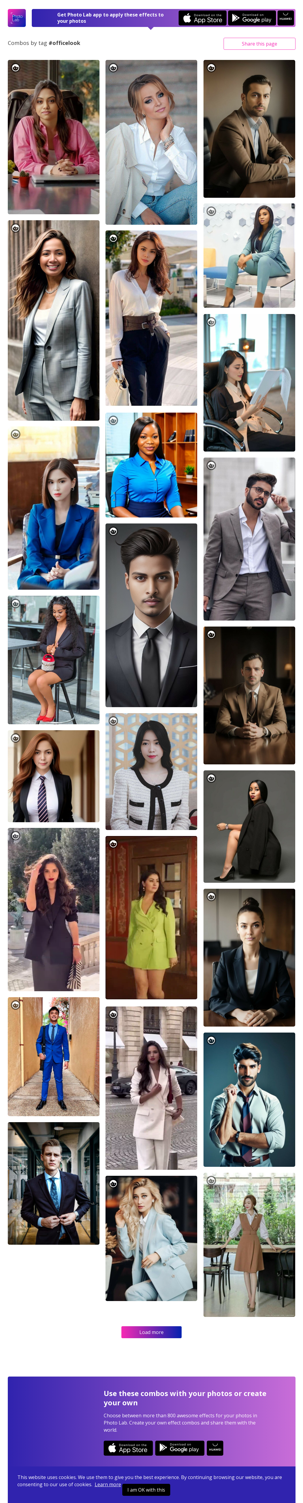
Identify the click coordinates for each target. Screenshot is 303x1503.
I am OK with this (146, 1490)
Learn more (108, 1484)
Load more (151, 1332)
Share (259, 43)
